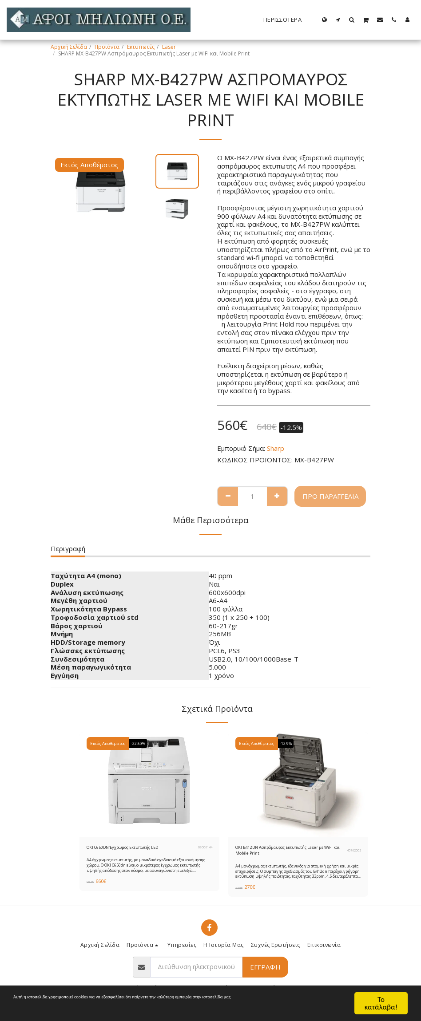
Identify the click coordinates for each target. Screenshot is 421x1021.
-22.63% (140, 743)
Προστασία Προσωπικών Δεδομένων (232, 1001)
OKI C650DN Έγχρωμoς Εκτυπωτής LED (136, 848)
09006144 (205, 848)
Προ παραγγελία (330, 496)
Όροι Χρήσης (154, 1001)
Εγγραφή (265, 970)
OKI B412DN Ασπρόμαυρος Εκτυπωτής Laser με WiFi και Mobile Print (285, 852)
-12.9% (288, 743)
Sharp (275, 448)
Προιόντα (107, 47)
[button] (338, 19)
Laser (169, 47)
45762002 (354, 852)
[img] (149, 784)
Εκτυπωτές (141, 47)
